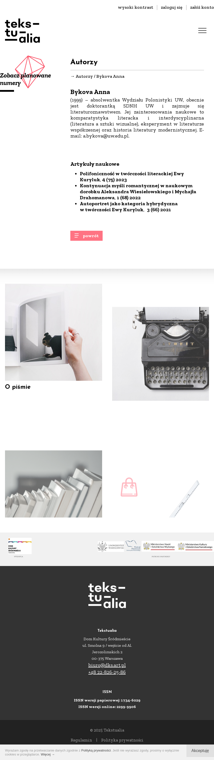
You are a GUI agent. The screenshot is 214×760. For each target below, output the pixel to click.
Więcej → (48, 754)
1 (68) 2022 (129, 198)
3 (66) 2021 (159, 210)
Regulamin (81, 740)
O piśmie (18, 393)
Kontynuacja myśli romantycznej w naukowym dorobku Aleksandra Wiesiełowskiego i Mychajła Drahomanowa (138, 192)
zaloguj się (171, 7)
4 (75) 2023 (114, 180)
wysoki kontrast (135, 7)
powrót (91, 237)
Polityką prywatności (96, 750)
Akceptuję (200, 750)
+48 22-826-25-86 (107, 672)
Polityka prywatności (122, 740)
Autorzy (84, 76)
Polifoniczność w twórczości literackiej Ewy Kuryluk (132, 177)
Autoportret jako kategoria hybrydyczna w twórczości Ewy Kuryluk (129, 207)
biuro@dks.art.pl (107, 665)
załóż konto (202, 7)
